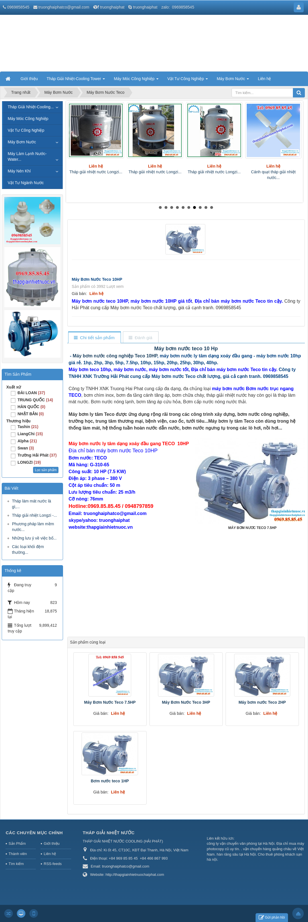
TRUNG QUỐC (35, 400)
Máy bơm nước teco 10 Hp (186, 348)
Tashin (27, 426)
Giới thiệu (51, 843)
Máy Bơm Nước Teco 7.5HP (110, 702)
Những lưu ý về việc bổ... (34, 538)
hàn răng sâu (227, 854)
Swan (25, 448)
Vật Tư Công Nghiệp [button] (187, 80)
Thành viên (18, 854)
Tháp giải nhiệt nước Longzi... (95, 172)
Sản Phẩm (17, 843)
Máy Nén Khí (19, 171)
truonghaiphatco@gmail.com (63, 7)
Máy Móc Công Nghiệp (28, 118)
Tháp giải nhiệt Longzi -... (34, 515)
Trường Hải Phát (36, 455)
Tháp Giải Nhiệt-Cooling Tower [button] (76, 80)
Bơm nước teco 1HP (110, 781)
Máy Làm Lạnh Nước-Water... (27, 156)
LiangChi (30, 434)
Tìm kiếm (16, 864)
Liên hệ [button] (264, 78)
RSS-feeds (53, 864)
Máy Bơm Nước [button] (233, 80)
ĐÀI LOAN (31, 392)
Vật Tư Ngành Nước (26, 182)
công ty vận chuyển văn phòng (232, 843)
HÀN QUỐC (31, 406)
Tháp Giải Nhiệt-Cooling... (31, 107)
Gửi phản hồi (272, 917)
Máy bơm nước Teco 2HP (262, 702)
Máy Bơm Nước (22, 142)
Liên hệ (50, 854)
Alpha (27, 441)
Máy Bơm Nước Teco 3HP (186, 702)
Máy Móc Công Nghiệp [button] (136, 80)
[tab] (94, 337)
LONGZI (29, 462)
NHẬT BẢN (30, 414)
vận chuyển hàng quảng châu (267, 849)
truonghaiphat (112, 7)
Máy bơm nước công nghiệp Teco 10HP (115, 355)
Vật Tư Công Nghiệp (26, 130)
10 (211, 207)
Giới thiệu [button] (29, 78)
